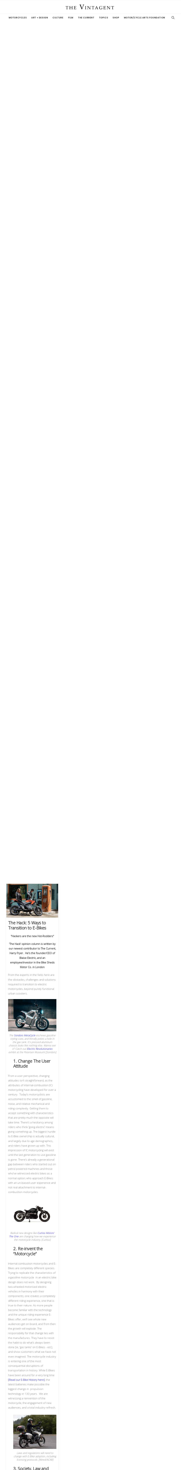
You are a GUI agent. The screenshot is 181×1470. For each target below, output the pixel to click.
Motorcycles (18, 17)
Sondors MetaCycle (24, 1035)
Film (70, 17)
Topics (103, 17)
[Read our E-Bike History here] (26, 1379)
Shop (116, 17)
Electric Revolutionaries (39, 1048)
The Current (86, 17)
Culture (57, 17)
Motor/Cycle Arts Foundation (144, 17)
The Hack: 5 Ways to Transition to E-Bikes (27, 925)
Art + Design (39, 17)
